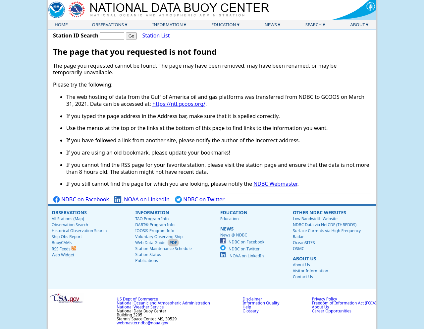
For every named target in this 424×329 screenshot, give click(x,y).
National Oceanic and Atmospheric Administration (163, 303)
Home (61, 25)
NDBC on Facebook (81, 199)
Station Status (148, 254)
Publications (146, 260)
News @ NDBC (233, 235)
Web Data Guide (150, 242)
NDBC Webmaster (275, 183)
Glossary (250, 311)
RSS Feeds (64, 249)
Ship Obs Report (67, 236)
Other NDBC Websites (319, 212)
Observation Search (70, 225)
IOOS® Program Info (154, 230)
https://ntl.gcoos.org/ (178, 103)
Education (223, 25)
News (271, 25)
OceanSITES (304, 242)
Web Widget (63, 255)
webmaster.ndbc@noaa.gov (142, 323)
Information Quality (260, 303)
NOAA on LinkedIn (142, 199)
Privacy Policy (324, 299)
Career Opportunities (331, 311)
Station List (156, 35)
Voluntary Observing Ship (159, 236)
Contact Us (303, 277)
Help (246, 307)
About (357, 25)
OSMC (298, 248)
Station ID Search (75, 35)
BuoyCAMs (62, 242)
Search (313, 25)
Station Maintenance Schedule (163, 248)
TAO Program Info (152, 219)
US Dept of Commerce (137, 299)
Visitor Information (310, 271)
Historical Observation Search (79, 230)
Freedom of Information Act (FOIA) (344, 303)
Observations (108, 25)
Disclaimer (252, 299)
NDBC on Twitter (200, 199)
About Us (304, 258)
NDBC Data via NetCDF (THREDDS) (324, 225)
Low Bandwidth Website (315, 219)
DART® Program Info (155, 225)
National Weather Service (140, 307)
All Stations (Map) (68, 219)
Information (167, 25)
